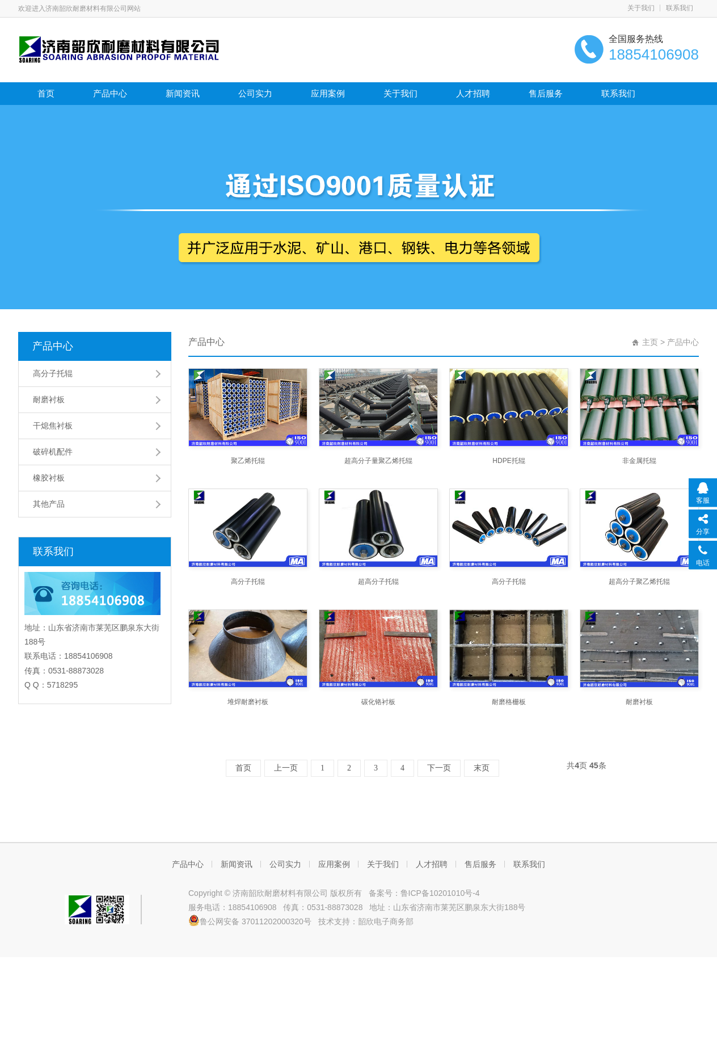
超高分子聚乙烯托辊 (639, 582)
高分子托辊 (53, 373)
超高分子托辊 (378, 582)
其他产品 (49, 503)
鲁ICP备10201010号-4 (440, 893)
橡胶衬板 (49, 477)
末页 (482, 768)
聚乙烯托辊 (248, 461)
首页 (45, 93)
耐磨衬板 (49, 399)
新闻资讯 (183, 93)
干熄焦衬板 (53, 425)
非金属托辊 (639, 461)
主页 (650, 342)
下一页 (439, 768)
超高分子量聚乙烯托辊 (378, 461)
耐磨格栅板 (509, 702)
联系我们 (679, 8)
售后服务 (546, 93)
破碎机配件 (53, 451)
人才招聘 (473, 93)
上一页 (286, 768)
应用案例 (328, 93)
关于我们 (641, 8)
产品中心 (110, 93)
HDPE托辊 (508, 461)
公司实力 (255, 93)
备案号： (382, 893)
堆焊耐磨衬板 (247, 702)
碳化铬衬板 (378, 702)
